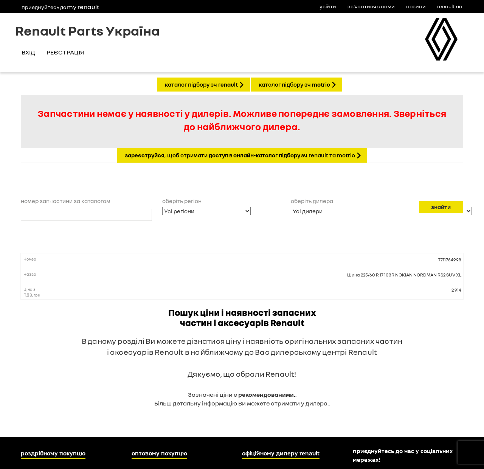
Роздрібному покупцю (53, 453)
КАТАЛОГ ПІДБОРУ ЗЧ (201, 84)
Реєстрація (65, 52)
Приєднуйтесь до (60, 7)
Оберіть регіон (182, 200)
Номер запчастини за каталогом (65, 200)
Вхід (28, 52)
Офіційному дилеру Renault (281, 453)
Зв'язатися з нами (371, 6)
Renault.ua (449, 6)
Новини (416, 6)
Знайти (441, 206)
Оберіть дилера (312, 200)
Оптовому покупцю (159, 453)
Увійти (328, 6)
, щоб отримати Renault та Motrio (240, 155)
